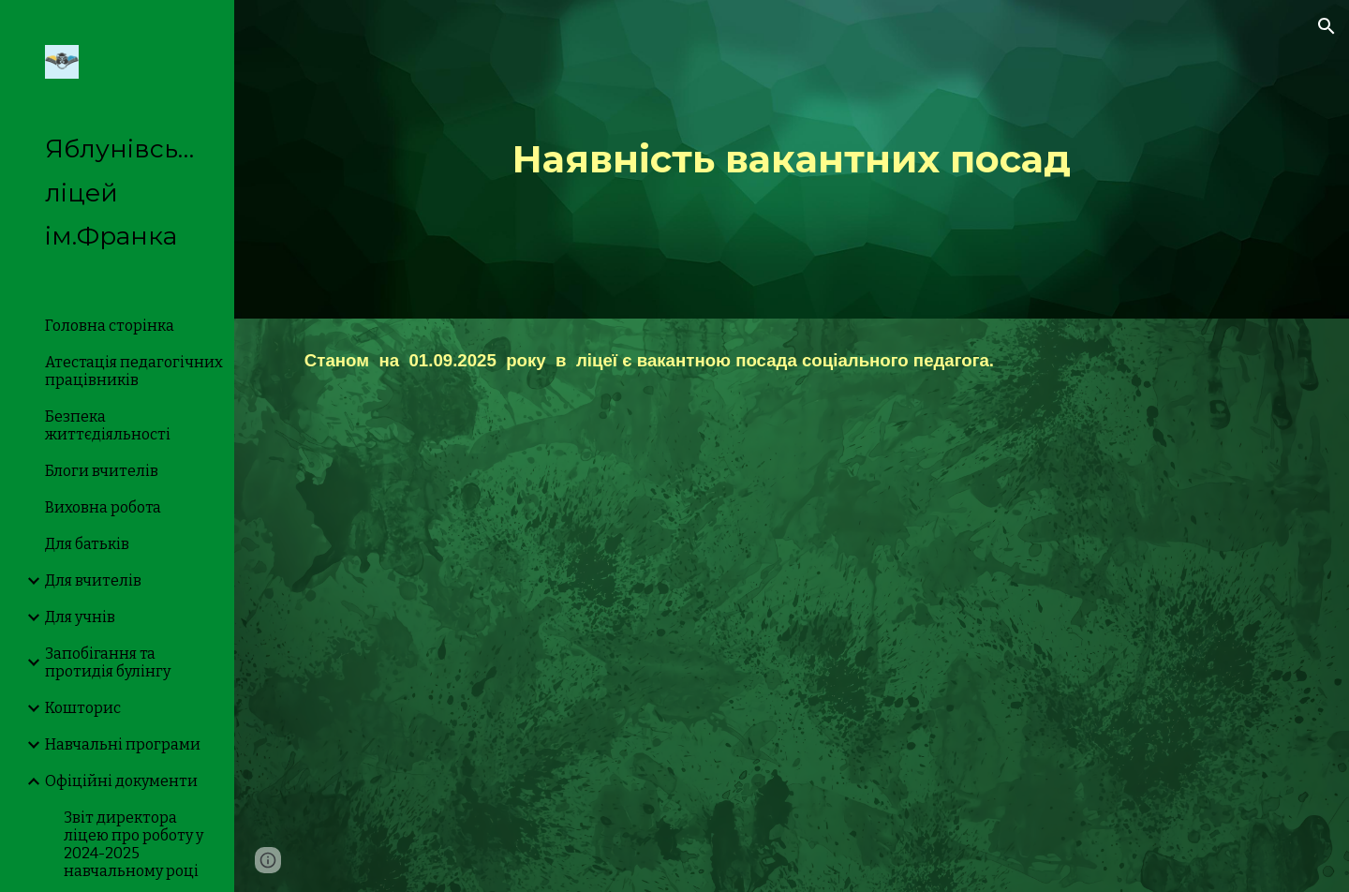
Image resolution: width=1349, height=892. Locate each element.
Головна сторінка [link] (109, 325)
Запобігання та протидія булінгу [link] (107, 662)
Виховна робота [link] (103, 507)
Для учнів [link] (80, 617)
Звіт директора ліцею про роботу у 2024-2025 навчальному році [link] (133, 844)
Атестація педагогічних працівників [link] (134, 371)
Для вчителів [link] (93, 580)
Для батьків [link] (87, 544)
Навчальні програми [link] (122, 744)
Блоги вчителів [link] (101, 471)
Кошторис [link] (83, 708)
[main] (791, 159)
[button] (1326, 26)
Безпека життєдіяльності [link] (107, 425)
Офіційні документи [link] (121, 781)
